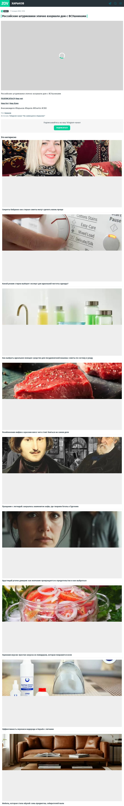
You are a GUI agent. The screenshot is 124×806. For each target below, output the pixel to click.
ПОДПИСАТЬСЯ (8, 98)
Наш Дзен (14, 103)
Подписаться (62, 128)
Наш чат (19, 98)
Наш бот (5, 103)
